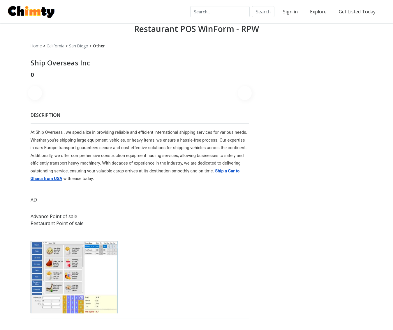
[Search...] (220, 11)
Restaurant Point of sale (57, 223)
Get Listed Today (357, 11)
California (55, 46)
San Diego (78, 46)
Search (263, 11)
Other (99, 46)
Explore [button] (318, 11)
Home (36, 46)
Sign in (290, 11)
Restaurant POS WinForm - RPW (196, 28)
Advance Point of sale (54, 216)
